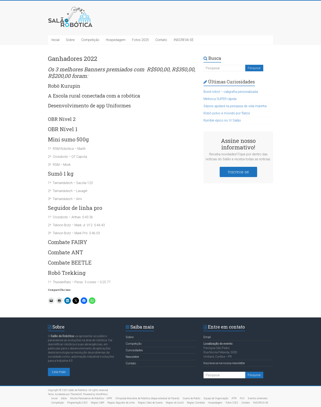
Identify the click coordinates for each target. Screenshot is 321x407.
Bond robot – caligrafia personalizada (230, 92)
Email (207, 337)
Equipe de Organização (216, 398)
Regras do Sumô (175, 402)
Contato (161, 40)
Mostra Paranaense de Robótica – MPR (91, 398)
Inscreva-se (238, 171)
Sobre (70, 40)
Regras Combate (196, 402)
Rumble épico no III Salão (222, 120)
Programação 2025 (77, 402)
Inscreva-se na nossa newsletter (224, 363)
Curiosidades (134, 350)
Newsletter (132, 356)
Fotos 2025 (140, 40)
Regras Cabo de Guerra (150, 402)
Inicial (55, 40)
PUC (242, 398)
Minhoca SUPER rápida (219, 99)
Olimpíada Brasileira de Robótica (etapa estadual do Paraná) (147, 398)
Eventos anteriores (258, 398)
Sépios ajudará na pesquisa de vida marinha (235, 106)
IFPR (234, 398)
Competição (90, 40)
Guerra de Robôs (191, 398)
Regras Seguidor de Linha (121, 402)
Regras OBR (97, 402)
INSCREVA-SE (184, 40)
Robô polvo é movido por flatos (226, 113)
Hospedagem (115, 40)
